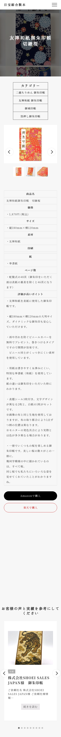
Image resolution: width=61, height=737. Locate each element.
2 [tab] (22, 728)
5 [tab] (30, 728)
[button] (54, 5)
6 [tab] (33, 728)
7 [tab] (36, 728)
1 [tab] (19, 728)
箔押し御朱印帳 (30, 116)
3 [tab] (25, 728)
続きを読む (31, 707)
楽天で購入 (30, 507)
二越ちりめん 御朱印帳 (30, 92)
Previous (9, 152)
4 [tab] (27, 728)
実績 (11, 671)
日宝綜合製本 (15, 4)
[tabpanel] (30, 671)
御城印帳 (30, 108)
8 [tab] (39, 728)
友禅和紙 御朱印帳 (30, 100)
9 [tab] (42, 728)
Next (51, 152)
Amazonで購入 (30, 496)
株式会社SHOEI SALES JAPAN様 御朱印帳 (28, 680)
